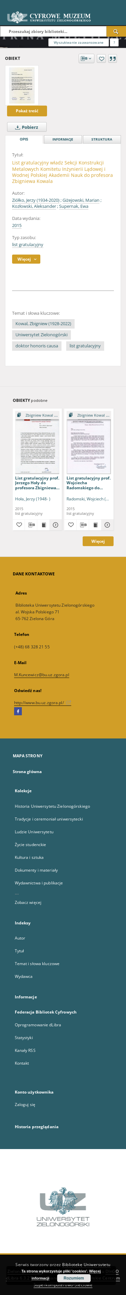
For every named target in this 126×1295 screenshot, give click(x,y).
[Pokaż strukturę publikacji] (37, 415)
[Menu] (118, 5)
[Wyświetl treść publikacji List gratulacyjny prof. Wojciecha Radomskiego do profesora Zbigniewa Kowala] (95, 525)
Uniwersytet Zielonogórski (41, 335)
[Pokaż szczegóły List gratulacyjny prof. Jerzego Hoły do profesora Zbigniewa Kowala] (55, 525)
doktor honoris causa (36, 346)
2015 (17, 225)
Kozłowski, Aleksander (34, 206)
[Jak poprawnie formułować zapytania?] (114, 42)
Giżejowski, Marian (80, 200)
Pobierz (25, 127)
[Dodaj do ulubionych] (101, 58)
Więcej (98, 541)
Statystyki (24, 1037)
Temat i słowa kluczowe (37, 963)
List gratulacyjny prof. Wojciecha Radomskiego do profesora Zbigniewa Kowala (89, 482)
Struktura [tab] (101, 139)
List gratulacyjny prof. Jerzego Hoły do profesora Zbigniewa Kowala (37, 482)
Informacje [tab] (62, 139)
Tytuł (19, 951)
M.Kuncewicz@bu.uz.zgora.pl (41, 675)
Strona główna (27, 771)
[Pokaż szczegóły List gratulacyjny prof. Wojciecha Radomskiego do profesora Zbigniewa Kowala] (106, 525)
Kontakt (22, 1063)
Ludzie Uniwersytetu (34, 832)
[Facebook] (18, 712)
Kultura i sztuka (29, 857)
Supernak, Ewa (73, 206)
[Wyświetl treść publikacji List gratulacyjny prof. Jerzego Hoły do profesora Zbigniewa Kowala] (43, 525)
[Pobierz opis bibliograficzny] (31, 525)
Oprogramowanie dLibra (38, 1025)
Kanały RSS (25, 1050)
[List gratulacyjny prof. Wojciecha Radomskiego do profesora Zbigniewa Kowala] (89, 442)
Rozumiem (74, 1278)
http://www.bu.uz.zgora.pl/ (42, 703)
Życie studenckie (30, 844)
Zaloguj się (25, 1104)
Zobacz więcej (28, 902)
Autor (20, 938)
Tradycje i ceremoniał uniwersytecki (49, 819)
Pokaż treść (27, 111)
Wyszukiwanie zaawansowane (78, 42)
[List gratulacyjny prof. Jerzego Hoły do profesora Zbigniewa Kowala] (37, 442)
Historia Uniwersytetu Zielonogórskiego (52, 806)
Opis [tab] (24, 139)
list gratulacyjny (27, 244)
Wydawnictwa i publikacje (39, 883)
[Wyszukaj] (116, 31)
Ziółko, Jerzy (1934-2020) (35, 200)
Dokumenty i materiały (36, 870)
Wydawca (24, 976)
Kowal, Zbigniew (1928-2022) (43, 324)
